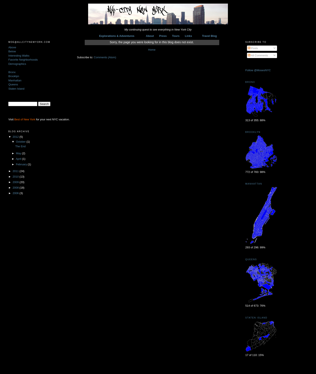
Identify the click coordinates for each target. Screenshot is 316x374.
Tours (175, 36)
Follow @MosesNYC (258, 70)
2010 (16, 176)
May (19, 153)
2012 (16, 136)
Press (163, 36)
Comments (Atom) (105, 57)
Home (151, 49)
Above (12, 47)
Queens (13, 84)
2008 (16, 187)
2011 (16, 171)
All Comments (258, 55)
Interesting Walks (18, 55)
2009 (16, 182)
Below (12, 51)
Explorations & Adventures (116, 36)
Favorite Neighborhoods (23, 59)
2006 (16, 193)
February (22, 164)
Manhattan (14, 80)
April (19, 158)
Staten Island (16, 88)
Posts (253, 48)
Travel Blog (209, 36)
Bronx (11, 72)
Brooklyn (13, 76)
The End (20, 146)
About (150, 36)
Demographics (17, 63)
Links (188, 36)
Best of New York (24, 119)
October (21, 141)
